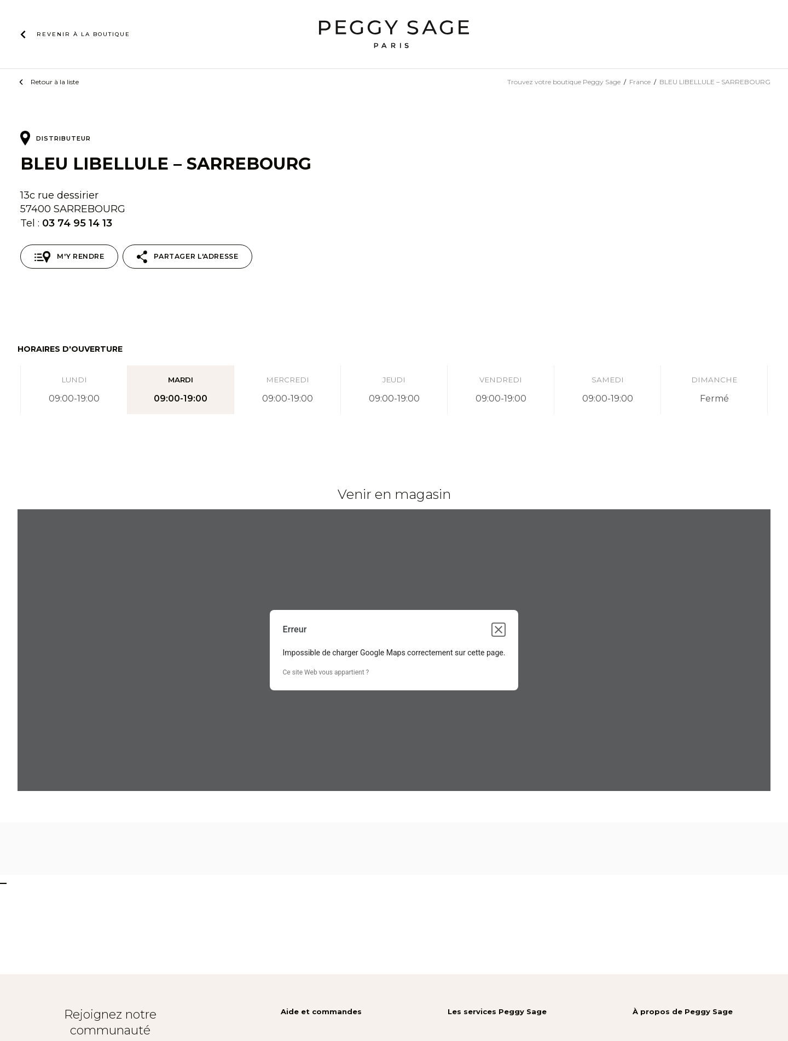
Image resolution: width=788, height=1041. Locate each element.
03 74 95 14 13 (77, 223)
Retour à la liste (55, 82)
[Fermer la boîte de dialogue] (498, 629)
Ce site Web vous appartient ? (326, 672)
